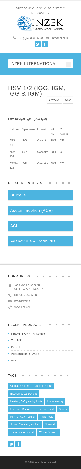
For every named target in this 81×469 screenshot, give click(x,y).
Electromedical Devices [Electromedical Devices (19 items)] (23, 393)
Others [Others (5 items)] (63, 409)
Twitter (38, 44)
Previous (54, 99)
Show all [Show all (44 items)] (50, 424)
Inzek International (45, 462)
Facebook (45, 44)
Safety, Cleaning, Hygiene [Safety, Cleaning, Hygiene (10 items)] (25, 424)
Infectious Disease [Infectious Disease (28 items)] (21, 409)
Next (68, 99)
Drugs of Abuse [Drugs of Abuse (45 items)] (43, 385)
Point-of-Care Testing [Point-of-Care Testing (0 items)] (22, 416)
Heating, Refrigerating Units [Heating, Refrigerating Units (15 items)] (26, 401)
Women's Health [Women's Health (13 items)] (48, 432)
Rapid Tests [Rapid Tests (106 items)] (46, 416)
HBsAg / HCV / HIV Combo (28, 333)
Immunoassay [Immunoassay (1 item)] (55, 401)
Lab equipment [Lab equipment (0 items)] (45, 409)
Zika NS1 (17, 340)
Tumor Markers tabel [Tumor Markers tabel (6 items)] (22, 432)
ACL (14, 360)
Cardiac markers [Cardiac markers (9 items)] (19, 385)
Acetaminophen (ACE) (25, 353)
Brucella (16, 347)
